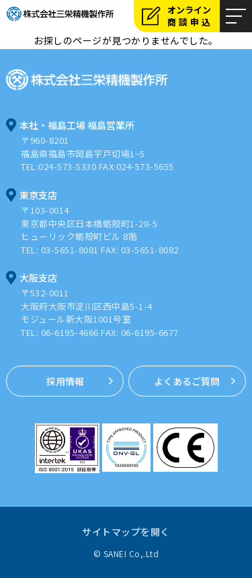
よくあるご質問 (187, 381)
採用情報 (65, 381)
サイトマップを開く (126, 531)
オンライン (193, 15)
